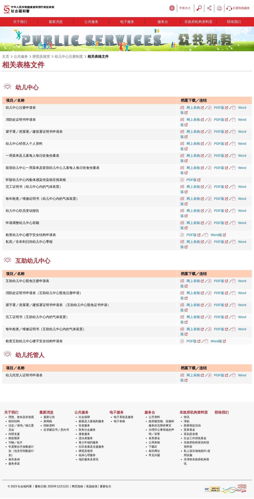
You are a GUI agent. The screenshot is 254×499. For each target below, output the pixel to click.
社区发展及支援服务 (91, 447)
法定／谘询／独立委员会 (21, 428)
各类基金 (154, 439)
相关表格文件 (98, 57)
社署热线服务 (238, 8)
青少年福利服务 (88, 443)
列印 (219, 8)
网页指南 (77, 487)
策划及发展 (191, 435)
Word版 (216, 236)
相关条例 (14, 460)
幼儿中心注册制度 (69, 57)
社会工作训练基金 (195, 439)
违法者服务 (86, 439)
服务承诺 (14, 464)
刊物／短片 (15, 443)
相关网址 (154, 451)
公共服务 (21, 57)
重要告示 (105, 487)
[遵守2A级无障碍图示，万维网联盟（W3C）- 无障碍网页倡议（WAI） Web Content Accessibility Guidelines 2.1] (212, 489)
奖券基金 (189, 430)
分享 (209, 8)
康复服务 (84, 435)
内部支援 (14, 435)
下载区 (153, 447)
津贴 (186, 422)
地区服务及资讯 (88, 460)
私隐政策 (92, 487)
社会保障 (84, 418)
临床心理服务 (87, 456)
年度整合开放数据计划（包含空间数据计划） (21, 452)
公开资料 (154, 418)
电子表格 (119, 422)
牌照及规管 (41, 57)
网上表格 (193, 108)
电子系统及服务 (124, 418)
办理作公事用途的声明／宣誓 (161, 433)
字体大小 (184, 8)
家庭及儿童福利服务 (91, 422)
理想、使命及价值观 (21, 418)
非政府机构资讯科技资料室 (196, 445)
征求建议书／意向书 (56, 430)
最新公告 (49, 418)
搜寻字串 (199, 8)
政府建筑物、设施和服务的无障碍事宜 (161, 424)
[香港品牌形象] (233, 489)
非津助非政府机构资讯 (196, 462)
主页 (5, 57)
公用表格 (154, 443)
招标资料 (49, 426)
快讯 (186, 418)
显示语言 (172, 8)
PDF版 (219, 108)
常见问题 (154, 456)
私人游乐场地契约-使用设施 (197, 454)
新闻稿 (48, 422)
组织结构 (14, 422)
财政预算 (14, 439)
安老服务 (84, 426)
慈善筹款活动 (192, 426)
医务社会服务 (87, 430)
